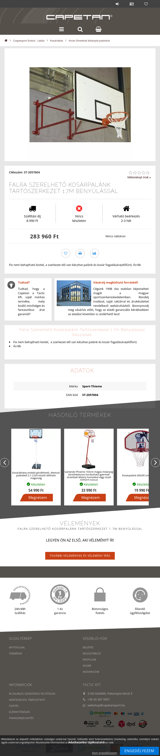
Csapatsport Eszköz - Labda (29, 40)
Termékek (15, 653)
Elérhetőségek (19, 712)
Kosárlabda (56, 40)
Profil (131, 4)
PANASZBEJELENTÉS (21, 718)
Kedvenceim (91, 671)
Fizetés (14, 705)
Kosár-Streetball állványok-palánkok (89, 40)
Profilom (89, 659)
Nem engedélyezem (104, 753)
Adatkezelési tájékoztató (27, 699)
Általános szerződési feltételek (32, 693)
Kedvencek (146, 4)
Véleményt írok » (139, 177)
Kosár (87, 665)
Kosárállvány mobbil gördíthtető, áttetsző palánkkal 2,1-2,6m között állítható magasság (36, 475)
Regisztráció (92, 653)
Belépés (117, 4)
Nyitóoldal (17, 647)
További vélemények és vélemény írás (80, 556)
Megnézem (37, 497)
